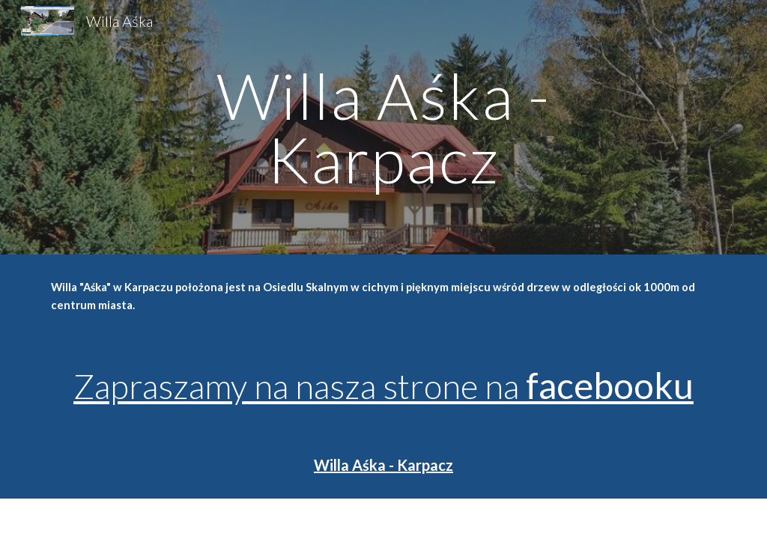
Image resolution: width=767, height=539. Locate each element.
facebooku (610, 385)
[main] (383, 128)
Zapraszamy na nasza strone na (299, 385)
